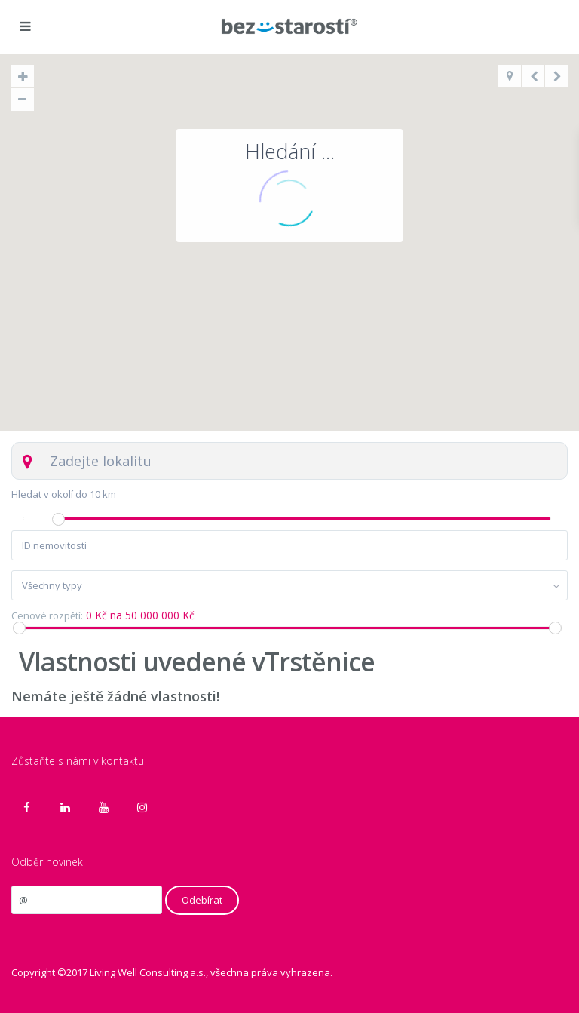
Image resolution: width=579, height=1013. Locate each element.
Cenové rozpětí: (47, 616)
